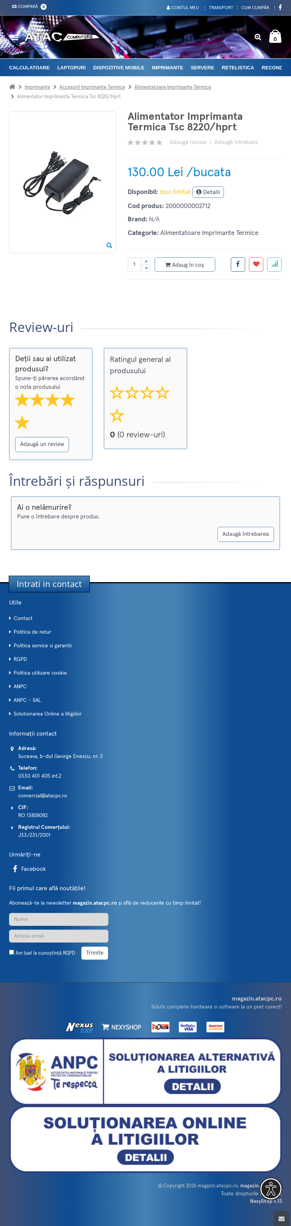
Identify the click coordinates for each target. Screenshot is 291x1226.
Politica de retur (32, 632)
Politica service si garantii (43, 645)
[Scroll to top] (281, 1218)
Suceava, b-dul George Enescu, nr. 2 (60, 756)
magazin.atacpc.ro (217, 1186)
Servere (202, 67)
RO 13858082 (33, 815)
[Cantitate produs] (134, 264)
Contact (23, 618)
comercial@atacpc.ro (42, 796)
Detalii (208, 192)
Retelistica (238, 67)
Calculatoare (29, 67)
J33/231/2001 (34, 835)
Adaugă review (188, 142)
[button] (271, 1188)
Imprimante (167, 67)
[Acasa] (12, 87)
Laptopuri (71, 67)
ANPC (20, 686)
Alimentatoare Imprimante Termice (173, 87)
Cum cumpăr (255, 8)
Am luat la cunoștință (45, 953)
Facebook (28, 869)
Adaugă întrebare (236, 142)
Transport (221, 8)
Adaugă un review (42, 444)
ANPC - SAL (27, 700)
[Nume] (58, 919)
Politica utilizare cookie (40, 673)
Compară (28, 7)
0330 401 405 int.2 (39, 776)
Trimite (94, 953)
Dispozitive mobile (118, 67)
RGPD (20, 659)
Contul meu (183, 7)
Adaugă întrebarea (245, 534)
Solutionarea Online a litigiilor (47, 714)
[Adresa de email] (58, 936)
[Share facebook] (238, 264)
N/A (154, 219)
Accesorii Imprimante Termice (92, 87)
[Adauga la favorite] (256, 264)
